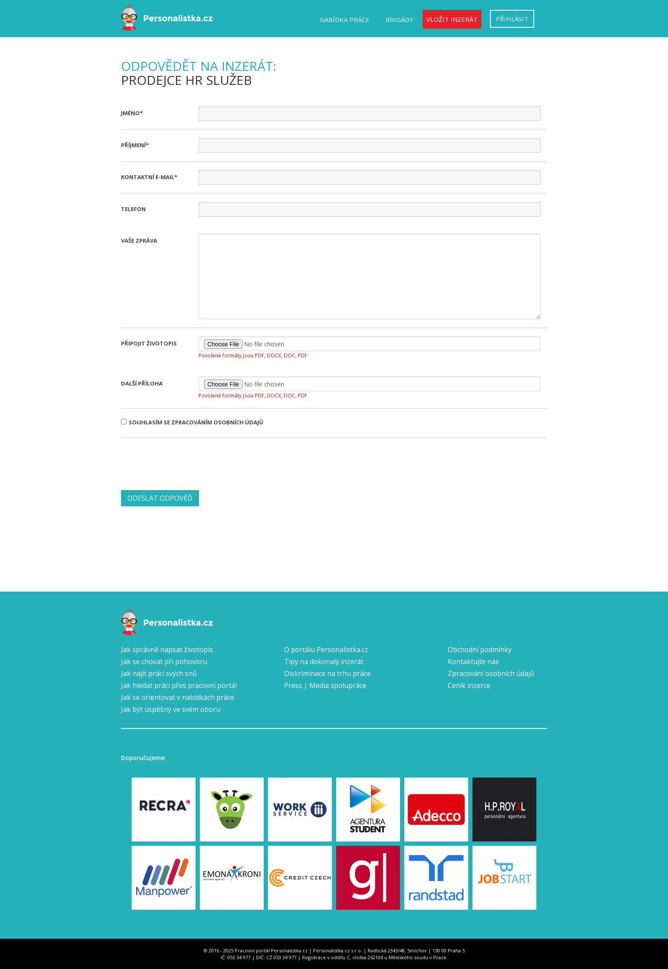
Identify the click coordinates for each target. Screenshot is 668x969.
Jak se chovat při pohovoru (164, 661)
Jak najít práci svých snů (159, 673)
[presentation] (185, 462)
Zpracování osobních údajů (491, 673)
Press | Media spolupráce (325, 685)
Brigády (399, 19)
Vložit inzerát (452, 19)
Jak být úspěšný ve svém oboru (170, 709)
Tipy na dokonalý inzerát (323, 661)
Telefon (133, 209)
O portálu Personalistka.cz (326, 649)
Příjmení (133, 145)
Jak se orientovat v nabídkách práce (177, 697)
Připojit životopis (149, 343)
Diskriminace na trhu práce (327, 673)
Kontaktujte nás (473, 661)
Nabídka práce (344, 19)
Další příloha (142, 383)
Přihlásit (512, 19)
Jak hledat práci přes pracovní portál (179, 685)
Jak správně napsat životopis (167, 649)
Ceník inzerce (469, 685)
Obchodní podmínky (480, 649)
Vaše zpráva (139, 240)
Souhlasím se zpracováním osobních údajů (192, 422)
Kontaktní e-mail (147, 177)
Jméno (130, 113)
